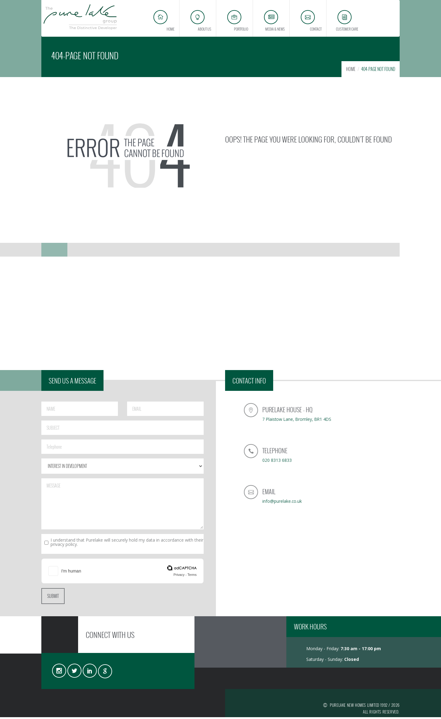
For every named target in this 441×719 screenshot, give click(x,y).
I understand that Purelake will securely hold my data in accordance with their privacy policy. (127, 544)
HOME (350, 71)
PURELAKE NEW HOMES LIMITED (354, 707)
